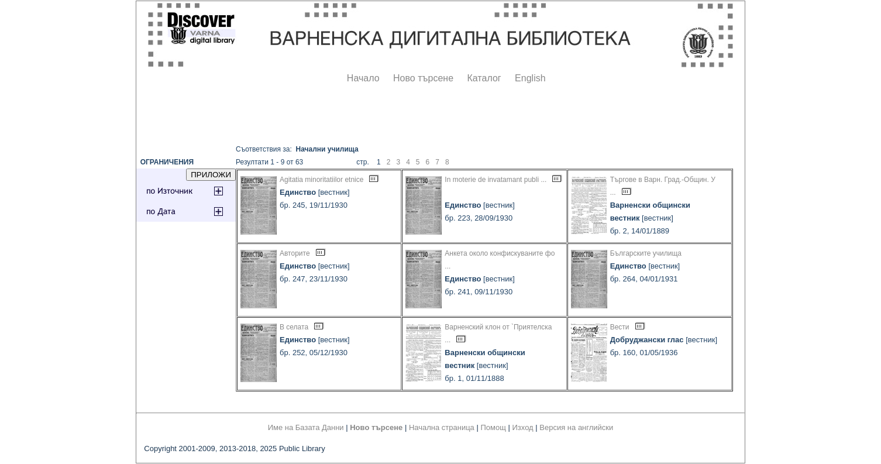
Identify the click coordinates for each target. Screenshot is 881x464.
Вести (619, 327)
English (530, 78)
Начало (363, 78)
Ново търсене (423, 78)
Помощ (492, 427)
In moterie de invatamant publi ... (495, 180)
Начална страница (441, 427)
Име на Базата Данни (306, 427)
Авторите (295, 253)
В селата (294, 327)
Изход (523, 427)
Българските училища (646, 253)
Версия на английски (576, 427)
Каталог (484, 78)
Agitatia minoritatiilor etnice (321, 180)
